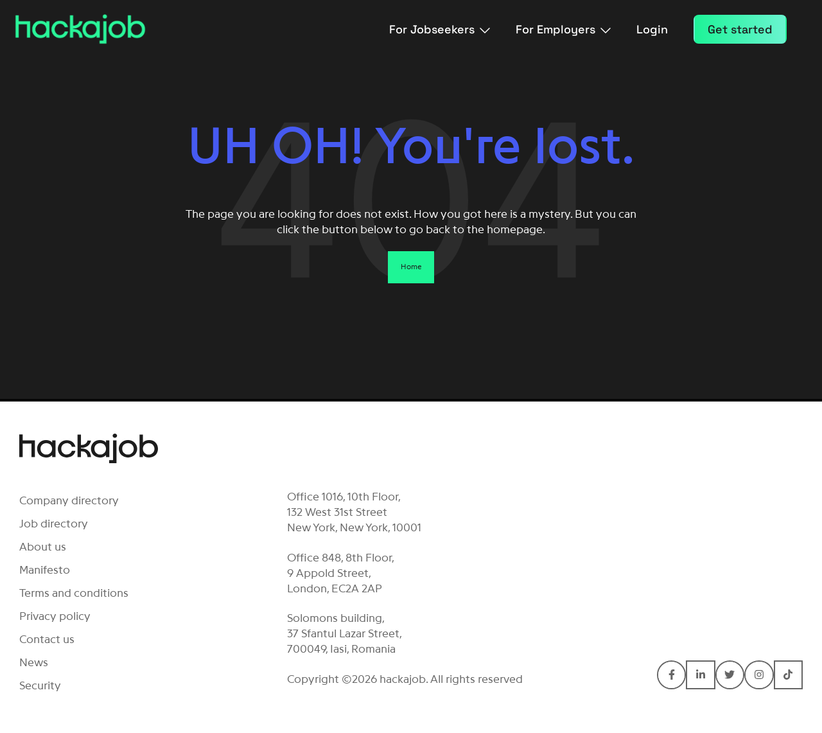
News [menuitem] (33, 662)
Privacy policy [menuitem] (55, 616)
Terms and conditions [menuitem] (73, 593)
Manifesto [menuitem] (44, 570)
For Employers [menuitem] (563, 29)
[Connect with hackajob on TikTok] (788, 674)
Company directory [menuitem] (69, 500)
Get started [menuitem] (740, 29)
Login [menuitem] (652, 29)
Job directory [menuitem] (53, 524)
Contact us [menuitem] (46, 639)
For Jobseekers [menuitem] (439, 29)
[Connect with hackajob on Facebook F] (671, 674)
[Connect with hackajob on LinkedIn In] (700, 674)
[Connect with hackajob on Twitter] (729, 674)
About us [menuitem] (42, 547)
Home (411, 266)
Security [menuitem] (40, 685)
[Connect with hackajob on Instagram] (758, 674)
